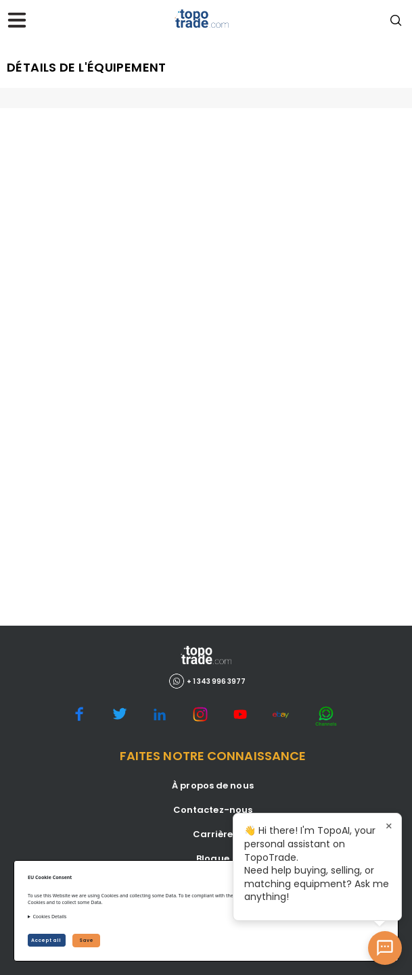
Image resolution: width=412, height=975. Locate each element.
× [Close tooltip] (389, 825)
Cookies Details (49, 917)
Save (86, 940)
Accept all (46, 940)
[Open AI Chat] (385, 948)
